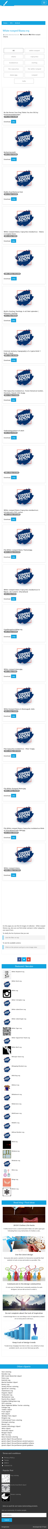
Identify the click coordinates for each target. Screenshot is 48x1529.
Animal (17, 23)
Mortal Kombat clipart (10, 1382)
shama (13, 57)
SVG (11, 23)
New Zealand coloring (10, 1436)
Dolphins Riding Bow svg (11, 1401)
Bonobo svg (6, 1373)
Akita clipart (6, 1428)
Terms (6, 1460)
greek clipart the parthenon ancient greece (18, 1440)
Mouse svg (5, 1424)
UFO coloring (6, 1403)
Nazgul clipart (7, 1432)
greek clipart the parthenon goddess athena (18, 1443)
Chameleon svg (7, 1390)
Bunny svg (5, 1384)
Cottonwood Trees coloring (12, 1419)
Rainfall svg (6, 1380)
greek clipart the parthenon (12, 1438)
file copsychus (13, 69)
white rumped (34, 50)
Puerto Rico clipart (8, 1399)
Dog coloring (14, 1475)
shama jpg (13, 75)
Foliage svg (6, 1407)
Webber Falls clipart (9, 1415)
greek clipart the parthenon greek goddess (17, 1445)
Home (5, 23)
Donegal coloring (8, 1422)
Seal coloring (6, 1371)
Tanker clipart (7, 1409)
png (13, 159)
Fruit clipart (6, 1411)
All (14, 50)
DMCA (6, 1462)
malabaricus (13, 63)
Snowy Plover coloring (10, 1386)
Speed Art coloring (8, 1388)
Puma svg (5, 1378)
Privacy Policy (9, 1457)
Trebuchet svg (7, 1394)
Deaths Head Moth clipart (18, 1484)
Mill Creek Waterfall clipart (12, 1375)
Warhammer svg (8, 1396)
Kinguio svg (6, 1417)
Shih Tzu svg (6, 1434)
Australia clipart (7, 1430)
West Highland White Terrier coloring (15, 1405)
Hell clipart (6, 1413)
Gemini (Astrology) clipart (11, 1426)
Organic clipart (7, 1392)
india (24, 81)
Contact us (8, 1465)
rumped (34, 75)
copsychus (34, 57)
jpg (13, 121)
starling (34, 63)
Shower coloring (15, 1494)
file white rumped (34, 69)
